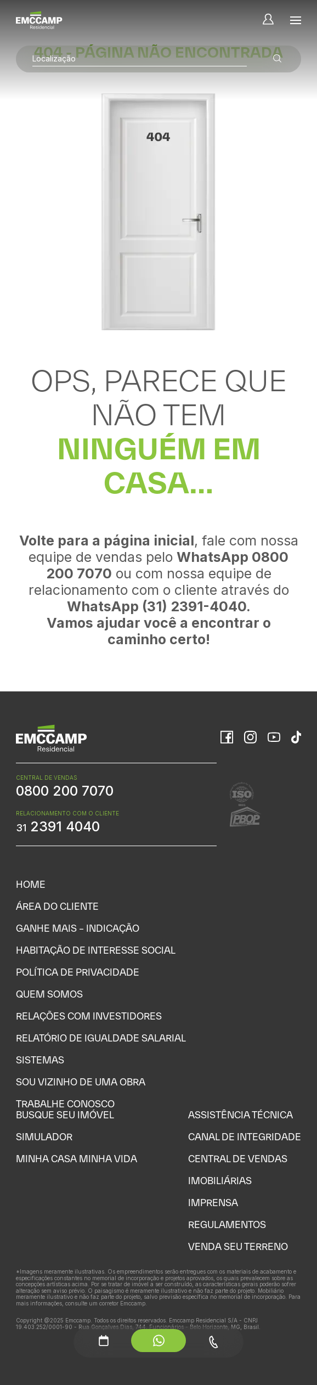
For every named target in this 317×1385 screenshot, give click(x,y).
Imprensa (213, 1202)
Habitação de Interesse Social (96, 950)
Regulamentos (227, 1224)
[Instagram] (250, 738)
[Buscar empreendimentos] (277, 59)
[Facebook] (226, 738)
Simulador (44, 1136)
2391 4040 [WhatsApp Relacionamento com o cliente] (58, 826)
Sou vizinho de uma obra (80, 1082)
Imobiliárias (220, 1180)
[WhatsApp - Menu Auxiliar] (158, 1340)
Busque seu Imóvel (65, 1115)
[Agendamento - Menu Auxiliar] (103, 1341)
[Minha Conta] (268, 20)
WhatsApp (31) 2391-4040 (156, 606)
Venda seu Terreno (238, 1246)
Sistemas (40, 1060)
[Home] (39, 20)
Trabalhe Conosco (65, 1104)
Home (31, 884)
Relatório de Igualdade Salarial (101, 1038)
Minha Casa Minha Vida (76, 1158)
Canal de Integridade (244, 1136)
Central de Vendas (237, 1158)
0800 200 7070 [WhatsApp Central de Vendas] (65, 790)
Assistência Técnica (240, 1115)
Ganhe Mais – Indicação (77, 928)
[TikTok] (296, 738)
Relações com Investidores (89, 1016)
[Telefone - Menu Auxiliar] (213, 1342)
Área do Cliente (57, 906)
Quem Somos (49, 994)
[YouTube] (274, 738)
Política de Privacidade (77, 972)
